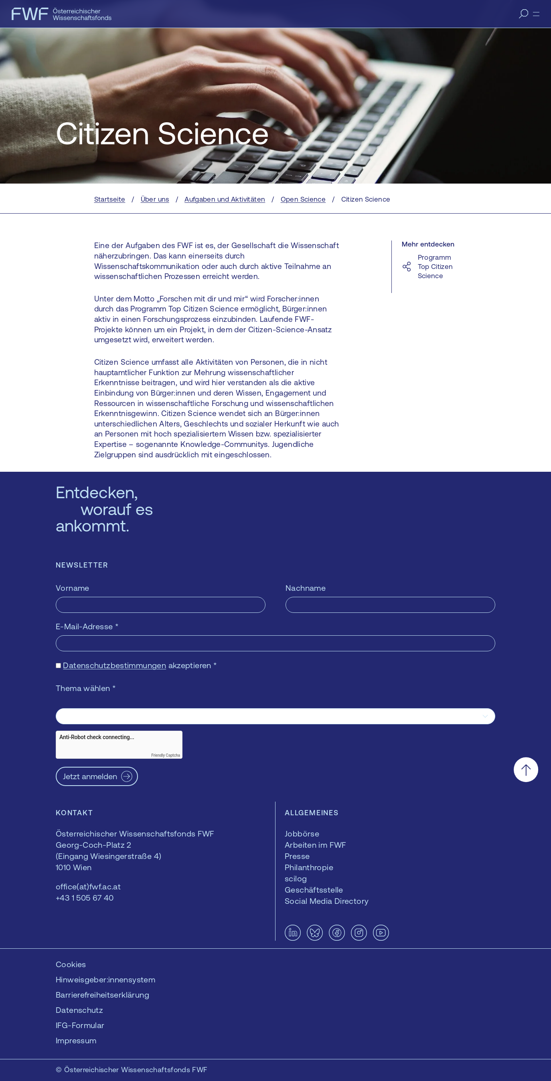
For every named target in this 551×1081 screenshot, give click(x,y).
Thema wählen (86, 688)
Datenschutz (79, 1009)
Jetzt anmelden (90, 776)
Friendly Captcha (165, 755)
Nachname (306, 587)
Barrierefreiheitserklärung (102, 994)
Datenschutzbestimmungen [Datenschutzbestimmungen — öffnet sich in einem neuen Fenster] (114, 665)
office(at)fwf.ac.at (88, 886)
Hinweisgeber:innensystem (105, 979)
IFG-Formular (80, 1025)
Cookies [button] (71, 964)
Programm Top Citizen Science (435, 266)
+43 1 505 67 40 (85, 897)
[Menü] (536, 14)
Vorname (72, 587)
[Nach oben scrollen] (526, 770)
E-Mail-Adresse (87, 626)
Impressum (76, 1040)
